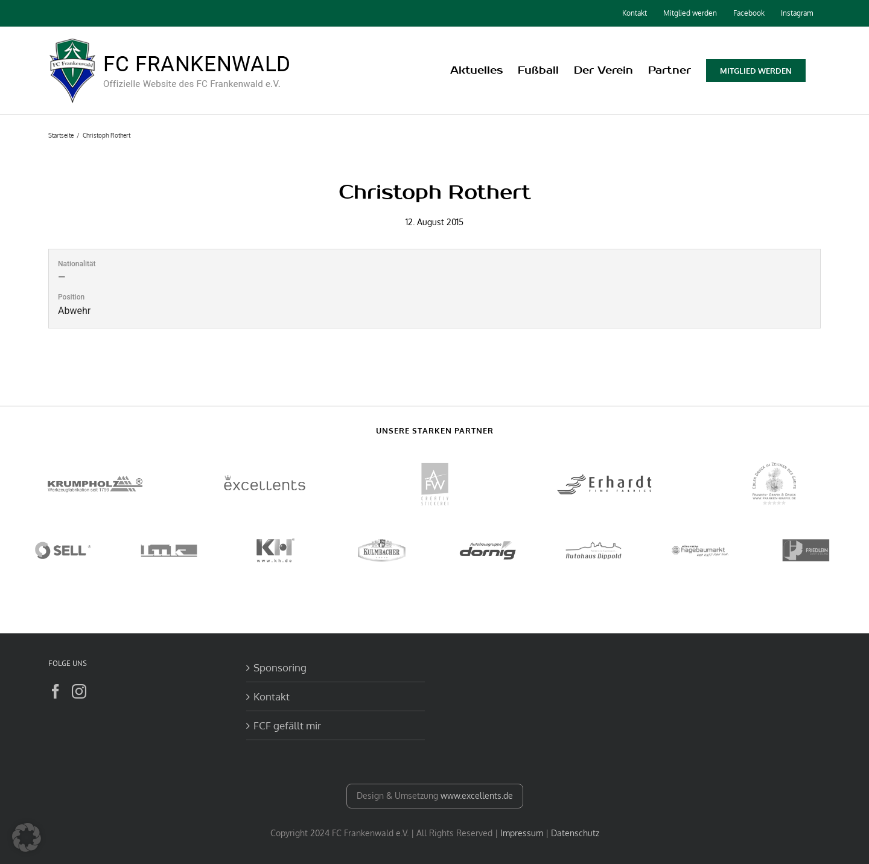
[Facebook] (55, 691)
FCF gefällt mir (287, 725)
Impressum (521, 833)
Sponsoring (280, 667)
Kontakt (271, 696)
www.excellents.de (477, 795)
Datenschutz (575, 833)
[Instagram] (79, 691)
